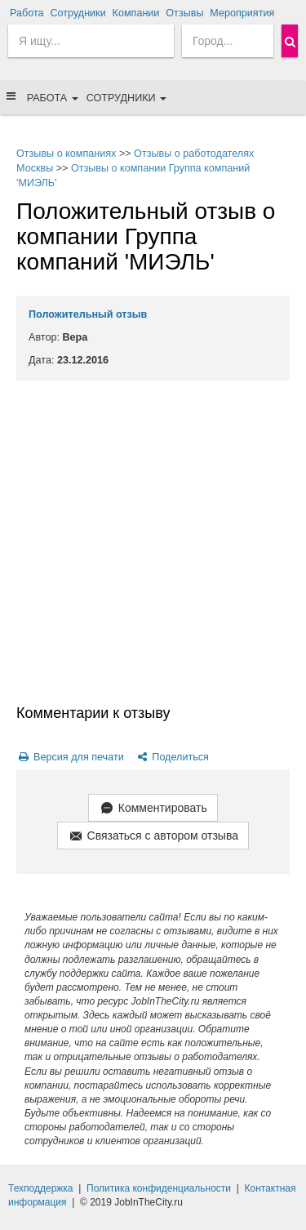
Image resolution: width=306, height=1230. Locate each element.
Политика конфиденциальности (158, 1188)
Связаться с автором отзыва (153, 837)
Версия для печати (70, 757)
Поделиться (172, 757)
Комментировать (152, 809)
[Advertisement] (153, 542)
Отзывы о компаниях (66, 153)
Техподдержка (40, 1188)
